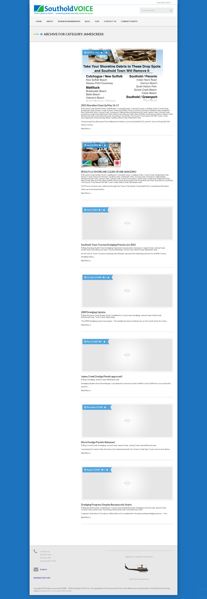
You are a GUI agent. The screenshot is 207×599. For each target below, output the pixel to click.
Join (97, 21)
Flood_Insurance (134, 110)
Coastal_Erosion (137, 108)
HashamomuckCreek (138, 112)
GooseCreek (103, 112)
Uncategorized (87, 118)
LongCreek (94, 114)
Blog (87, 21)
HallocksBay (124, 112)
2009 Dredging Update (93, 312)
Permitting (107, 509)
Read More (86, 128)
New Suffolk (140, 114)
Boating (90, 248)
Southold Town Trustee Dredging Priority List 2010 (108, 244)
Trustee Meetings (115, 250)
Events (110, 110)
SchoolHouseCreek (103, 116)
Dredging (109, 248)
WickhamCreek (134, 118)
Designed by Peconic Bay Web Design (56, 591)
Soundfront (116, 116)
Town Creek (162, 116)
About (49, 21)
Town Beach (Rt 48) (148, 116)
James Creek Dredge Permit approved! (101, 376)
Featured (117, 110)
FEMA (124, 110)
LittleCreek (142, 178)
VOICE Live (128, 250)
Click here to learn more (139, 579)
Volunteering (99, 118)
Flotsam (145, 110)
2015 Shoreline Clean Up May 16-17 (100, 105)
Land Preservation (128, 178)
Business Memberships (69, 21)
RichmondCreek (87, 116)
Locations (85, 114)
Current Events (129, 21)
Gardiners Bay (155, 110)
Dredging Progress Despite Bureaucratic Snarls (106, 504)
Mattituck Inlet (106, 114)
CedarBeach (111, 108)
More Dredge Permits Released (98, 442)
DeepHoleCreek (87, 110)
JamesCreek (153, 112)
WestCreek (123, 118)
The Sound (135, 116)
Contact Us (110, 21)
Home (39, 21)
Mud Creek (117, 114)
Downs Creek (100, 110)
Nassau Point (128, 114)
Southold (126, 116)
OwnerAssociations (154, 114)
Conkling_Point (151, 108)
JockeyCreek (164, 112)
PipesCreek (168, 114)
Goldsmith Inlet (91, 112)
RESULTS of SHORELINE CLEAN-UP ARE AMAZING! (108, 171)
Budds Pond (100, 108)
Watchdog (110, 317)
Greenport (114, 112)
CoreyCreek (163, 108)
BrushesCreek (89, 108)
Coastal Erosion (123, 108)
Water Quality (111, 118)
